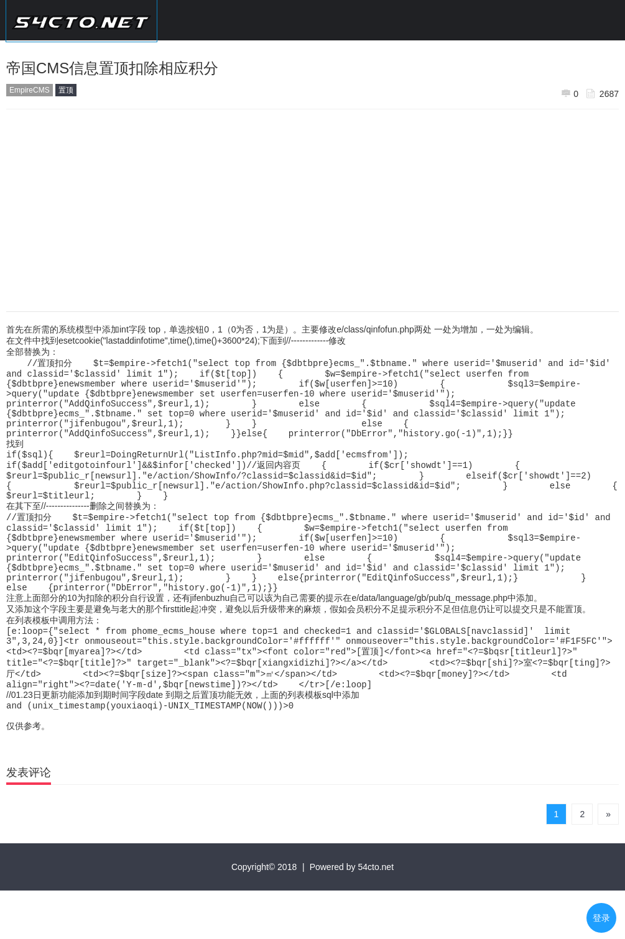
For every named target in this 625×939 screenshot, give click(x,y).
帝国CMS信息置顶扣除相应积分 (112, 68)
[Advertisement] (312, 206)
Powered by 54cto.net (352, 915)
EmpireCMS (29, 90)
